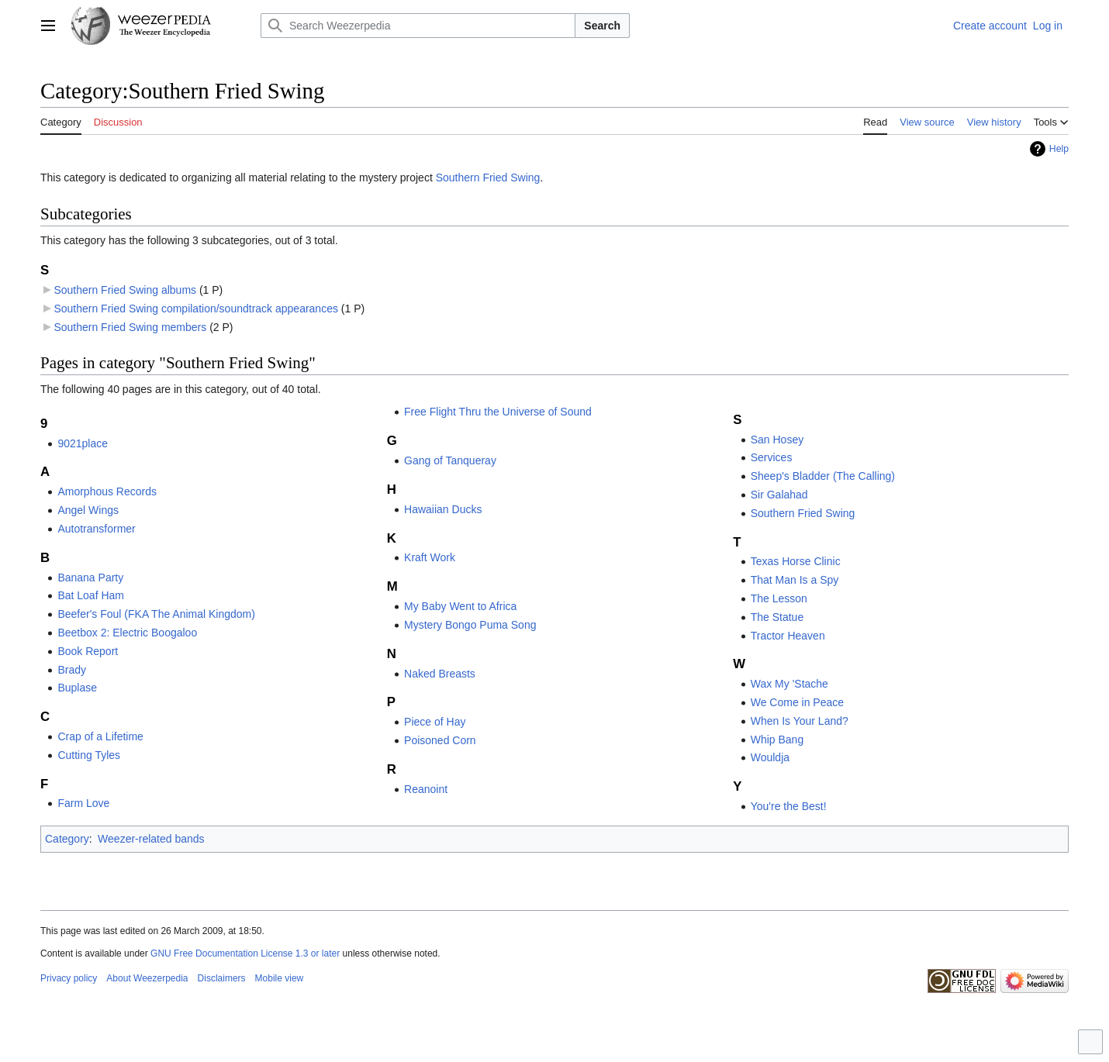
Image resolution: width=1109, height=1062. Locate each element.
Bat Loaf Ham (90, 595)
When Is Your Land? (799, 721)
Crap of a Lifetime (100, 736)
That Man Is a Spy (795, 580)
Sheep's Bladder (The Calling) (823, 476)
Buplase (77, 687)
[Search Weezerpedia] (418, 25)
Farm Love (83, 803)
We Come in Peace (797, 702)
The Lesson (779, 598)
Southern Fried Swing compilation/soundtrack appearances (196, 308)
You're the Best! (789, 806)
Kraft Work (429, 557)
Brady (71, 670)
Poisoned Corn (440, 740)
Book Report (87, 651)
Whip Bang (777, 739)
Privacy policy (68, 978)
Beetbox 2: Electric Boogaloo (127, 632)
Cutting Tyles (88, 755)
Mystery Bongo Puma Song (470, 625)
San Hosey (777, 439)
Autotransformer (96, 528)
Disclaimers (222, 978)
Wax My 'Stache (789, 684)
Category (67, 839)
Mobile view (279, 978)
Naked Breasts (439, 673)
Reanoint (425, 789)
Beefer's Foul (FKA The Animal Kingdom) (156, 614)
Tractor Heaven (788, 635)
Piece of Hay (434, 721)
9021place (82, 443)
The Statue (777, 617)
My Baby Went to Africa (460, 606)
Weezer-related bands (151, 839)
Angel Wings (88, 510)
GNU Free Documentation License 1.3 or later (245, 953)
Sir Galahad (779, 494)
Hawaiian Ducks (443, 509)
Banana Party (90, 577)
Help (1059, 148)
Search (602, 25)
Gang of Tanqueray (450, 460)
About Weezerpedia (147, 978)
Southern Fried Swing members (130, 327)
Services (772, 457)
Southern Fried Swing (488, 177)
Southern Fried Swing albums (125, 290)
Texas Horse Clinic (796, 561)
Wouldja (770, 757)
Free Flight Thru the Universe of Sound (498, 411)
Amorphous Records (107, 491)
